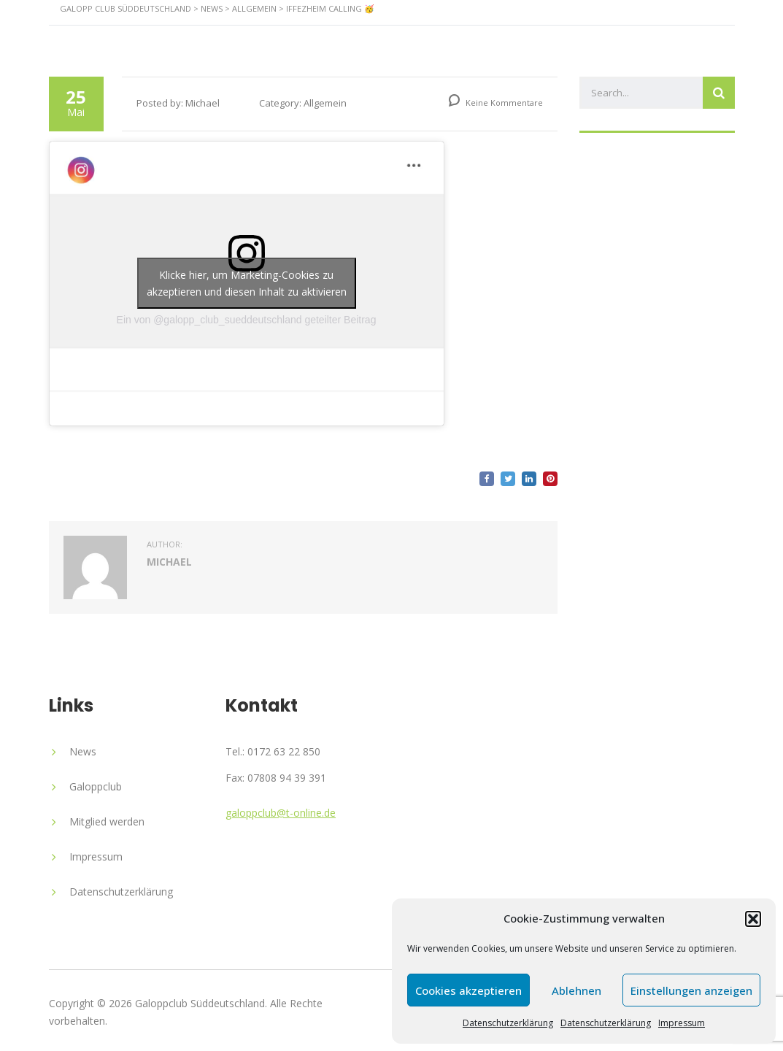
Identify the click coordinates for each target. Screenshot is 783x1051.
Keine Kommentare (496, 102)
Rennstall (247, 39)
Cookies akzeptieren (468, 990)
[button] (753, 919)
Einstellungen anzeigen (691, 990)
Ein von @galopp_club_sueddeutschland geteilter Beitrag (247, 320)
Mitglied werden (106, 821)
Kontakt (703, 39)
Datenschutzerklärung (508, 1023)
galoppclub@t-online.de (280, 813)
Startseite (153, 39)
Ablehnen (576, 990)
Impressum (681, 1023)
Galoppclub (95, 786)
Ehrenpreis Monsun (583, 39)
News (326, 39)
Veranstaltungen (432, 39)
